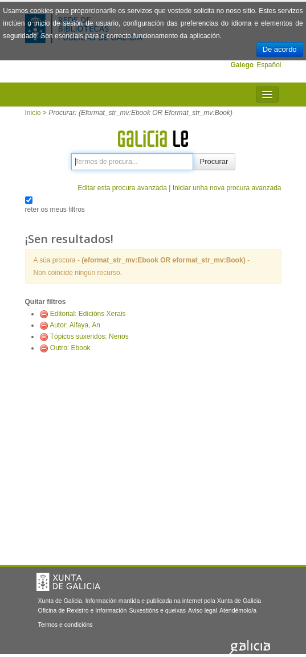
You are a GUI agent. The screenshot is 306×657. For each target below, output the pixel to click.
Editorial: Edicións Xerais (88, 314)
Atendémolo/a (237, 610)
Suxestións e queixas (157, 610)
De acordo (280, 49)
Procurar (214, 161)
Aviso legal (202, 610)
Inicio (33, 113)
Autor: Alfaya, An (75, 325)
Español (268, 65)
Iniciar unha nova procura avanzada (227, 188)
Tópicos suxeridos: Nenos (89, 336)
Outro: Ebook (70, 348)
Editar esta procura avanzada (122, 188)
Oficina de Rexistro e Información (82, 610)
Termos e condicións (65, 624)
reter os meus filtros (55, 209)
